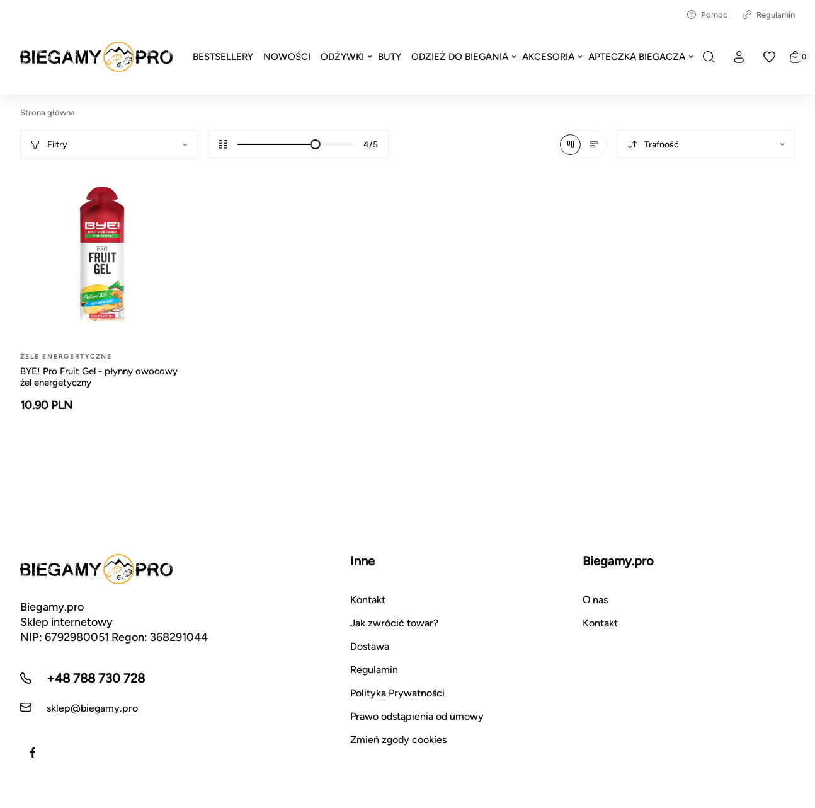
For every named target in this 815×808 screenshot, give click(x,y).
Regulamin (769, 15)
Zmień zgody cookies (398, 740)
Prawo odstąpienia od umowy (417, 716)
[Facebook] (32, 752)
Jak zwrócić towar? (394, 623)
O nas (595, 600)
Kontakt (367, 600)
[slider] (316, 144)
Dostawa (369, 646)
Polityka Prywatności (397, 693)
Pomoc (707, 15)
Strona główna (47, 112)
